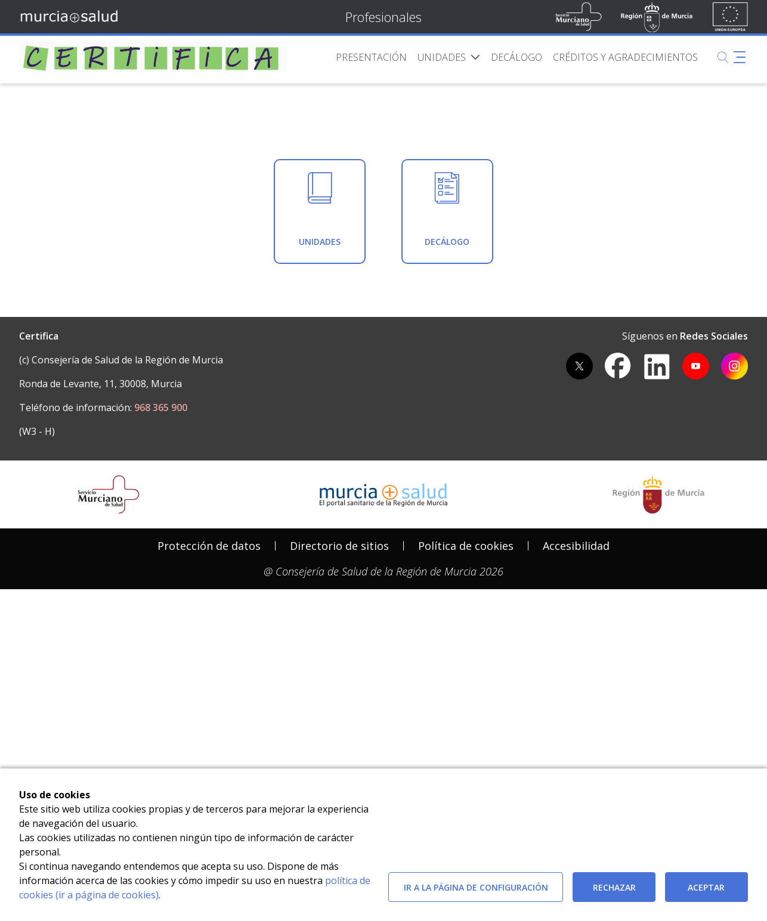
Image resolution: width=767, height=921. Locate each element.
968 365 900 (160, 587)
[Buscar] (723, 57)
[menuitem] (371, 57)
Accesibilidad (576, 725)
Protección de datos (209, 725)
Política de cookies (466, 725)
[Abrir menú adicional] (740, 57)
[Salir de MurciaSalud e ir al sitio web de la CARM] (658, 674)
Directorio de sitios (339, 725)
